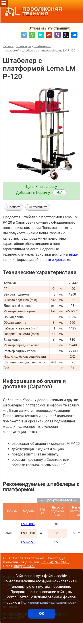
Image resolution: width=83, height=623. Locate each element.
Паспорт (13, 207)
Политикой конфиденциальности (48, 602)
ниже (73, 254)
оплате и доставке (54, 260)
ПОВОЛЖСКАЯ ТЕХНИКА (32, 11)
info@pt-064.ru (24, 566)
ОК (41, 613)
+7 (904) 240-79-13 (54, 562)
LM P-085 (28, 524)
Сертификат (38, 207)
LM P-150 (28, 542)
